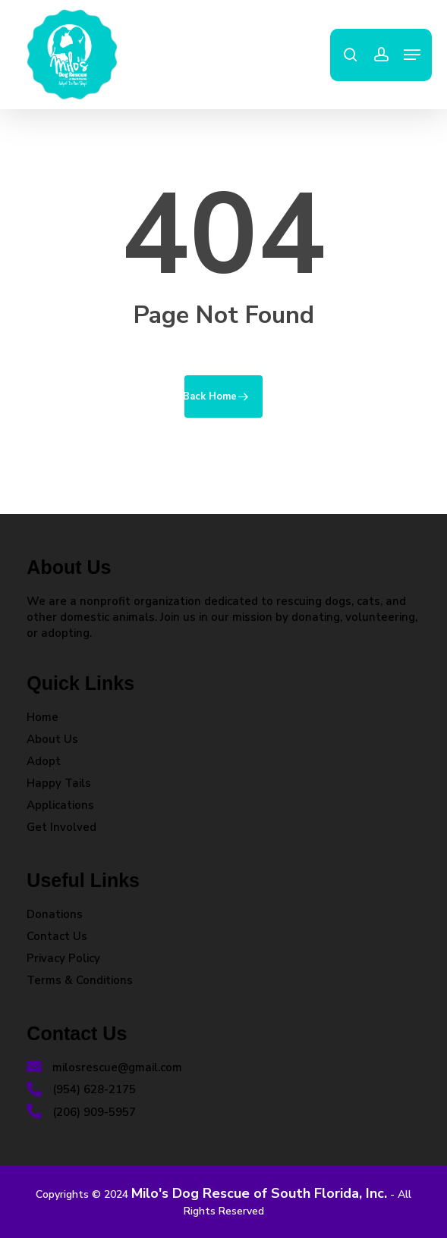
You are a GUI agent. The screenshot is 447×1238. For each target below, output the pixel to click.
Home (42, 717)
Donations (55, 914)
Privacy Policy (63, 958)
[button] (412, 54)
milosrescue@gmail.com (104, 1067)
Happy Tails (59, 783)
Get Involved (61, 827)
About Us (52, 739)
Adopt (44, 761)
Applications (60, 805)
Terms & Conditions (80, 980)
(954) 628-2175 (81, 1089)
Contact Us (57, 936)
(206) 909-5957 (81, 1112)
